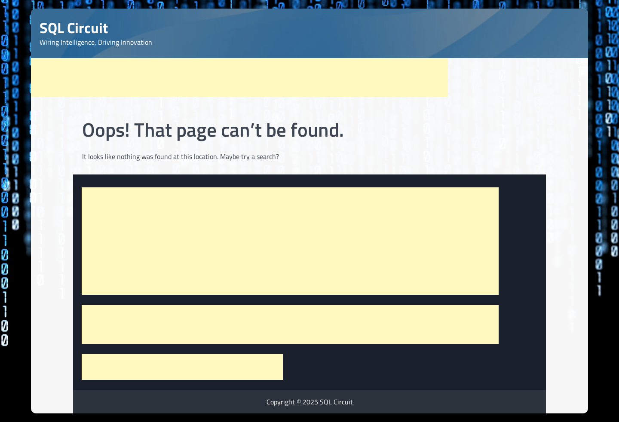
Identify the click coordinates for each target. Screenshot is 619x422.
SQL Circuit (74, 28)
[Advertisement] (239, 77)
